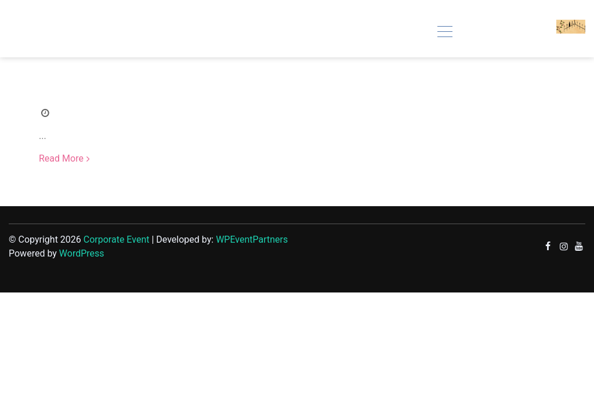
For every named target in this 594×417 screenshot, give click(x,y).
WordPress (81, 253)
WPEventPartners (252, 239)
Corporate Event (117, 239)
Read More (61, 158)
